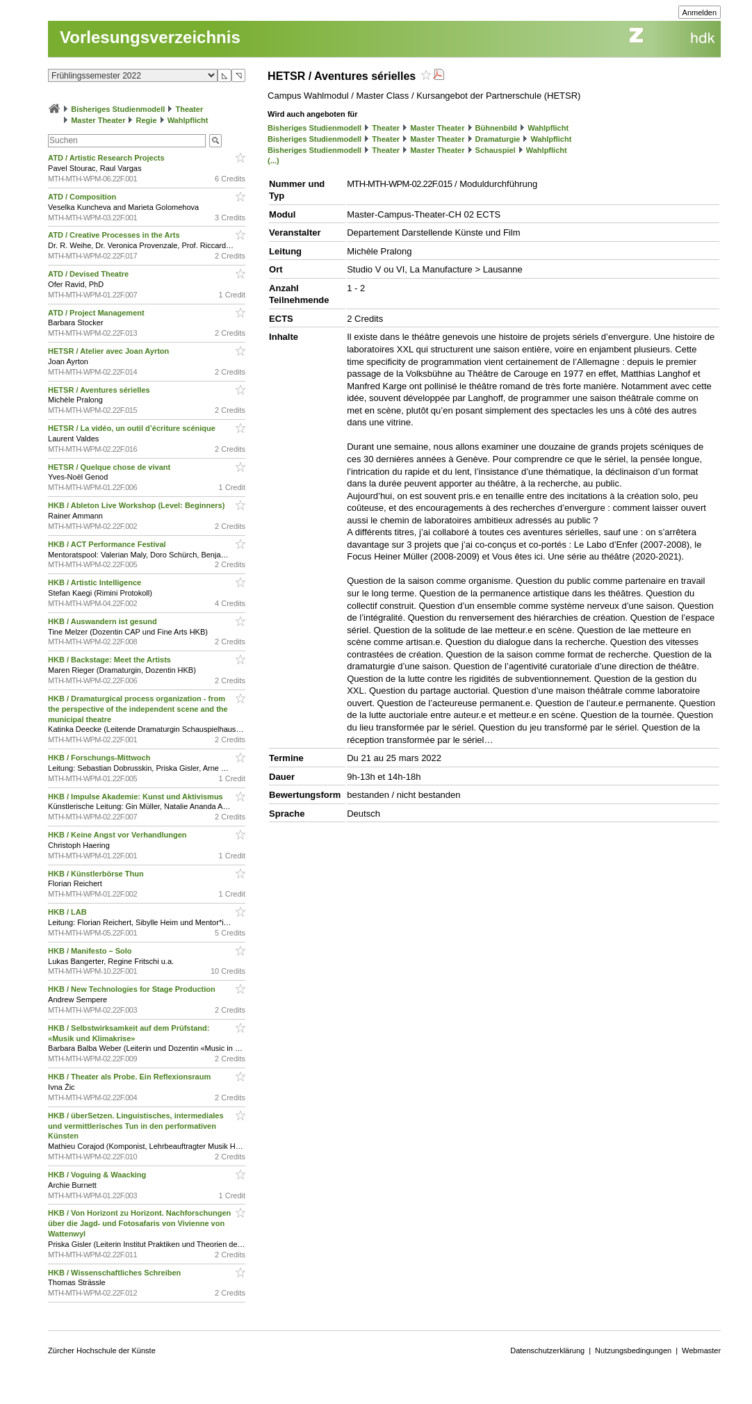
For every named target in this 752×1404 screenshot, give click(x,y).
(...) (273, 160)
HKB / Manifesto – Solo (90, 951)
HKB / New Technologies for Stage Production (133, 989)
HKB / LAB (68, 912)
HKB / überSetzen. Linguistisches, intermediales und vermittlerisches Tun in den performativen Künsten (135, 1126)
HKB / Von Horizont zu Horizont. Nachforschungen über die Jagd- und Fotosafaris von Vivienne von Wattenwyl (139, 1223)
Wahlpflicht (188, 120)
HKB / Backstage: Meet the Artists (110, 659)
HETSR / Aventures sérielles (100, 390)
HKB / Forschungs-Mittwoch (100, 757)
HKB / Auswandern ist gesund (103, 621)
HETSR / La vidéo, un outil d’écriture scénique (133, 428)
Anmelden (699, 12)
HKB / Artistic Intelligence (95, 582)
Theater (189, 109)
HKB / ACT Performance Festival (108, 544)
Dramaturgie (498, 139)
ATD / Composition (83, 197)
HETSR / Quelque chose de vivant (110, 467)
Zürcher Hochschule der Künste (102, 1350)
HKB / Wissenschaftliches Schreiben (115, 1272)
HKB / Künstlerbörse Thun (97, 874)
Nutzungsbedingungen (633, 1350)
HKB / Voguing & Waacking (98, 1174)
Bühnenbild (496, 128)
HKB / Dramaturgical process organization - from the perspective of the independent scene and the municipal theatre (138, 709)
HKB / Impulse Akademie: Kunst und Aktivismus (136, 796)
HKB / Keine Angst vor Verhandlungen (118, 835)
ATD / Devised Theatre (89, 274)
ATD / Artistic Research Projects (107, 158)
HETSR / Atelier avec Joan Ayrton (109, 351)
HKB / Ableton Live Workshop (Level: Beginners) (137, 505)
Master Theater (98, 120)
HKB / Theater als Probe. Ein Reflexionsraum (130, 1076)
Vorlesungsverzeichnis (150, 37)
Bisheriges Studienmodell (118, 109)
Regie (146, 120)
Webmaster (701, 1350)
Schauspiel (495, 150)
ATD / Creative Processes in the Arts (115, 235)
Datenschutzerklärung (547, 1350)
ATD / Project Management (97, 313)
